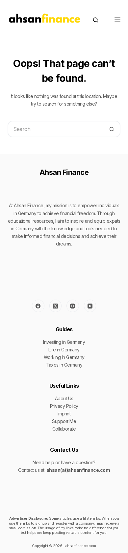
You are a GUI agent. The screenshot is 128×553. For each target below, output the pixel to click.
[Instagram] (72, 306)
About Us (64, 398)
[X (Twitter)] (55, 306)
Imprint (64, 413)
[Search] (95, 19)
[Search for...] (56, 129)
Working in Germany (64, 357)
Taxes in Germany (64, 365)
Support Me (64, 421)
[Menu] (117, 20)
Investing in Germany (64, 342)
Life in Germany (64, 349)
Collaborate (64, 429)
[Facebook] (38, 306)
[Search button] (112, 129)
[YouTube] (90, 306)
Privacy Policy (64, 406)
